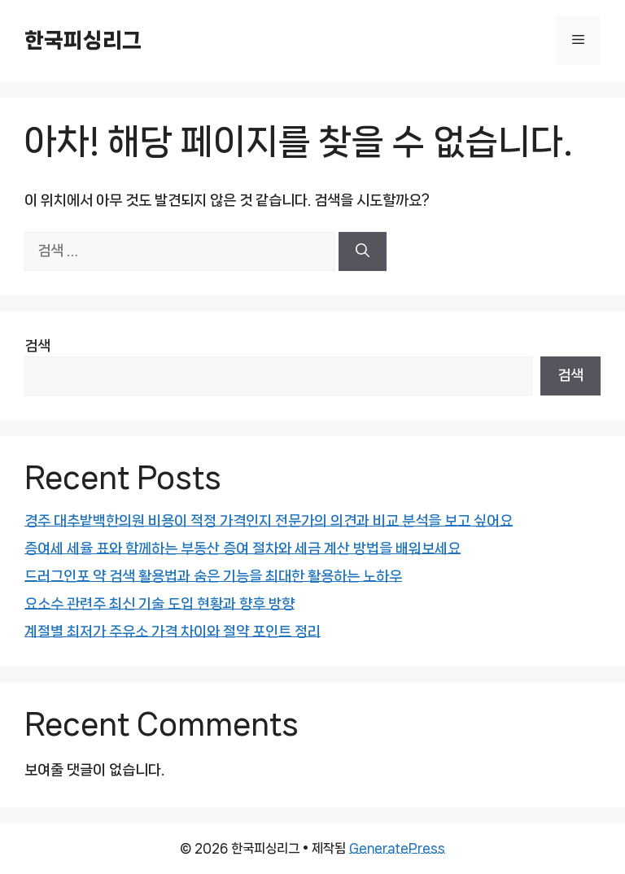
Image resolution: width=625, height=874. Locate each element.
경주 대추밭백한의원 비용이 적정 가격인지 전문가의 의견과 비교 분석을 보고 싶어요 (268, 520)
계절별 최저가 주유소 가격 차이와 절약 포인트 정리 (172, 631)
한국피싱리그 (83, 40)
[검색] (363, 251)
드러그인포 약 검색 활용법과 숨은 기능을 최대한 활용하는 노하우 (213, 576)
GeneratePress (397, 848)
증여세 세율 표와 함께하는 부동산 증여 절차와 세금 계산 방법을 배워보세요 (242, 548)
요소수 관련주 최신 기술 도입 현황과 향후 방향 (159, 604)
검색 (37, 346)
